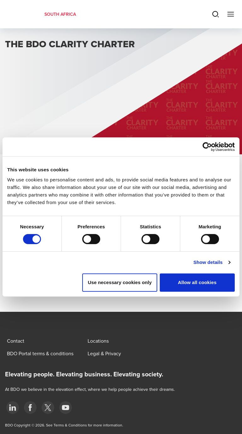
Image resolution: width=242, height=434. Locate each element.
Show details (208, 262)
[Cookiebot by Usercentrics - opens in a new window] (207, 146)
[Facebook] (30, 407)
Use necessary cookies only (120, 282)
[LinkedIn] (12, 407)
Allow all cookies (197, 282)
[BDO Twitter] (47, 407)
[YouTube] (65, 407)
